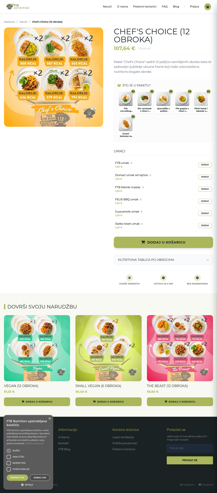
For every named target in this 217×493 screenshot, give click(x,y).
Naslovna (9, 21)
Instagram (187, 484)
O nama (122, 6)
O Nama (63, 437)
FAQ (165, 6)
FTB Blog (64, 449)
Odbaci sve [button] (40, 477)
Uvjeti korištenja (123, 437)
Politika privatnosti (124, 443)
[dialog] (28, 452)
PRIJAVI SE (189, 460)
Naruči (107, 6)
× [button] (49, 418)
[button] (28, 484)
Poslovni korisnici (144, 6)
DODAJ (205, 164)
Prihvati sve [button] (17, 477)
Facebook (206, 484)
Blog (176, 6)
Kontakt (63, 443)
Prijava (194, 6)
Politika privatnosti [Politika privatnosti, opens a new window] (34, 443)
